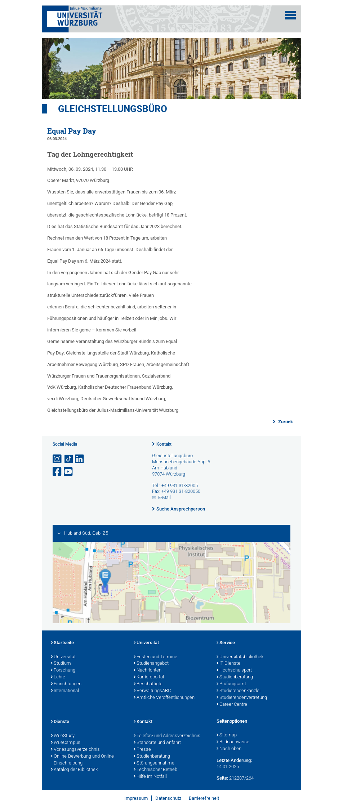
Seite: (222, 778)
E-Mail (164, 497)
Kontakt (164, 444)
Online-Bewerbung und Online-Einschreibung (83, 760)
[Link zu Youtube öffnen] (69, 471)
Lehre (58, 677)
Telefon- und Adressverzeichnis (167, 736)
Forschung (63, 670)
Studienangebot (151, 663)
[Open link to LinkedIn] (80, 459)
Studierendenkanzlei (238, 691)
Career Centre (232, 704)
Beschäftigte (148, 684)
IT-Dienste (228, 663)
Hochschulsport (234, 670)
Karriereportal (149, 677)
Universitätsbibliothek (240, 657)
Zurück (285, 421)
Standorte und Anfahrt (157, 743)
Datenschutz (168, 798)
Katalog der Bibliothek (74, 770)
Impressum (136, 798)
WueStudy (63, 736)
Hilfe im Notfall (150, 776)
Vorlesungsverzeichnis (75, 749)
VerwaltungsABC (152, 691)
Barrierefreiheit (204, 798)
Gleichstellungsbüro (112, 108)
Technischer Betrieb (155, 770)
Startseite (62, 643)
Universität (63, 657)
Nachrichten (147, 670)
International (65, 691)
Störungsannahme (154, 763)
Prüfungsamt (231, 684)
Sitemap (227, 735)
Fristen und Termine (155, 657)
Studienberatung (235, 677)
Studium (61, 663)
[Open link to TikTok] (69, 459)
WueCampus (65, 743)
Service (226, 643)
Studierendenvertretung (242, 698)
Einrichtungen (66, 684)
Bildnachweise (233, 742)
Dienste (60, 722)
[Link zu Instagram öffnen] (58, 459)
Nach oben (229, 749)
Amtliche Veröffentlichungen (164, 698)
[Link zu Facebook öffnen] (58, 471)
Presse (142, 749)
